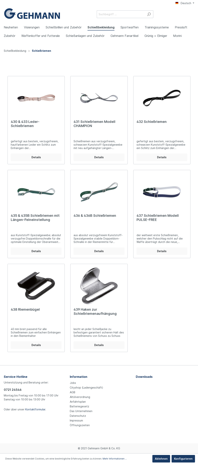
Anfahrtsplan (78, 401)
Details (36, 157)
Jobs (73, 382)
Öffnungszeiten (80, 425)
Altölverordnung (80, 397)
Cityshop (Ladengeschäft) (86, 387)
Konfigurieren (183, 458)
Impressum (76, 420)
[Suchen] (148, 14)
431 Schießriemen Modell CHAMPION (94, 124)
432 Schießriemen (152, 122)
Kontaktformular (35, 409)
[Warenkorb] (192, 14)
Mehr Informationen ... (115, 458)
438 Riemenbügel (25, 309)
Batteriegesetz (79, 406)
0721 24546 (12, 390)
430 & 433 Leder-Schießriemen (25, 124)
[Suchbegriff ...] (121, 14)
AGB (72, 392)
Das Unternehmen (81, 411)
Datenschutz (78, 415)
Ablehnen (161, 458)
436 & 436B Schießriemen (95, 216)
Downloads (144, 377)
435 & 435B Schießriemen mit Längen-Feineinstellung (35, 218)
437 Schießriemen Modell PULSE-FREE (158, 218)
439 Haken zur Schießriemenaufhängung (95, 311)
